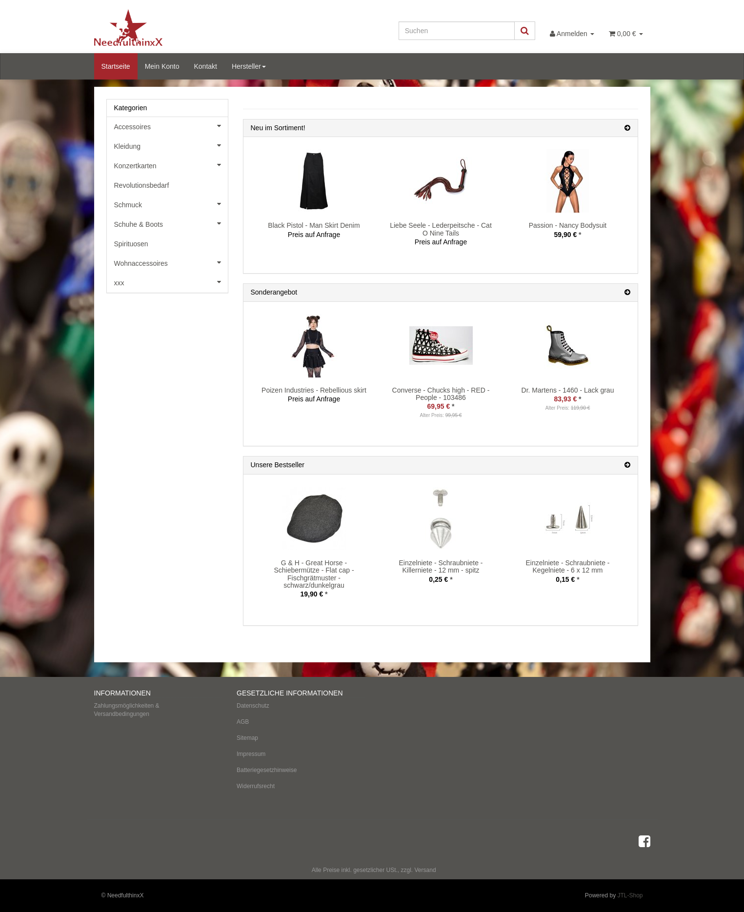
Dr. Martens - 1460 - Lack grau (568, 390)
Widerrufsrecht (256, 786)
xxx (171, 282)
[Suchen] (457, 30)
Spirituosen (131, 244)
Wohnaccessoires (171, 262)
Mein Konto (162, 66)
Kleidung (171, 145)
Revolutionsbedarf (141, 185)
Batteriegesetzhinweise (267, 770)
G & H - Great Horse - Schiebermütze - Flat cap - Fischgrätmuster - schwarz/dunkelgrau (314, 574)
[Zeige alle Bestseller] (627, 465)
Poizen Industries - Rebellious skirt (313, 390)
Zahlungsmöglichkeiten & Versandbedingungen (127, 709)
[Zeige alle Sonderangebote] (627, 292)
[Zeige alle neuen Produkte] (627, 128)
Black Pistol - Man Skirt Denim (314, 225)
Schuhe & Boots (171, 223)
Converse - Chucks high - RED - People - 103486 (441, 393)
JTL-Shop (630, 895)
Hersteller (249, 66)
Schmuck (171, 204)
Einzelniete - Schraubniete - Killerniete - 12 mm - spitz (441, 566)
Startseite (115, 66)
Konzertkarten (171, 165)
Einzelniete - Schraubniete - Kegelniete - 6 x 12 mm (568, 566)
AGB (243, 721)
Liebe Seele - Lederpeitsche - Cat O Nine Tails (441, 229)
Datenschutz (253, 705)
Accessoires (171, 126)
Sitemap (247, 737)
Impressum (251, 754)
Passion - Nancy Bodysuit (568, 225)
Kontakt (205, 66)
